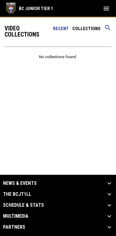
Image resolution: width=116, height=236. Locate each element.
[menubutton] (106, 8)
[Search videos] (107, 30)
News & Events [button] (20, 183)
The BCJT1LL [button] (17, 194)
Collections (86, 28)
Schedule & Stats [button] (23, 205)
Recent (61, 28)
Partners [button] (14, 227)
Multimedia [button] (15, 216)
